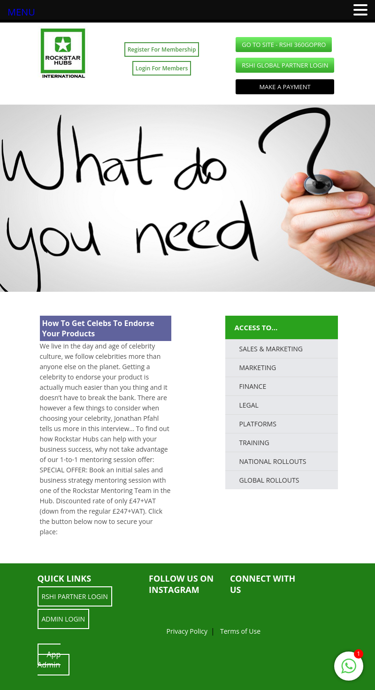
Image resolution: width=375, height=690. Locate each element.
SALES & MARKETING (271, 348)
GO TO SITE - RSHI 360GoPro (284, 44)
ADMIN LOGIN (63, 618)
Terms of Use (240, 631)
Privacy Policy (187, 631)
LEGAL (249, 405)
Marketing (257, 367)
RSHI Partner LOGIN (75, 596)
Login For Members (162, 68)
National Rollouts (272, 461)
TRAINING (254, 442)
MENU (21, 12)
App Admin (49, 659)
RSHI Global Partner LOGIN (285, 65)
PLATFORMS (257, 423)
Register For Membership (162, 49)
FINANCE (253, 386)
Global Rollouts (269, 480)
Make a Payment (284, 87)
